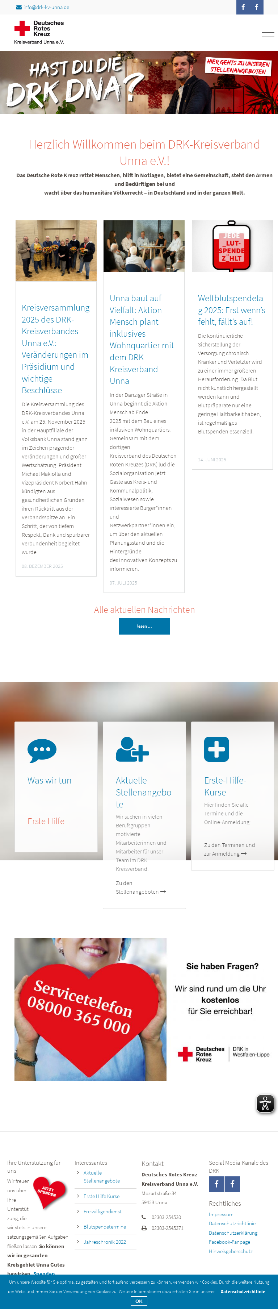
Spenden (44, 1273)
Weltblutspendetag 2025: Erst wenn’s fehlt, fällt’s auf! (231, 309)
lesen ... (144, 626)
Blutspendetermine (105, 1226)
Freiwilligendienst (103, 1211)
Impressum (221, 1214)
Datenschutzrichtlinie (232, 1223)
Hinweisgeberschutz (231, 1251)
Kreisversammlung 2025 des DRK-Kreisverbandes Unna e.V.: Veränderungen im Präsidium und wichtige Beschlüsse (55, 349)
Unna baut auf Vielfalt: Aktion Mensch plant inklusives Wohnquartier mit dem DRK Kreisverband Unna (142, 339)
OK (139, 1301)
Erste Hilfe (46, 821)
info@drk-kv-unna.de (42, 7)
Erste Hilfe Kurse (101, 1196)
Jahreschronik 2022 (105, 1241)
